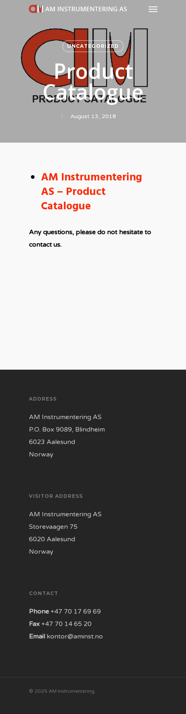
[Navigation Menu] (153, 9)
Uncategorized (93, 46)
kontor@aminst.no (75, 636)
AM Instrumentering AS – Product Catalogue (91, 192)
